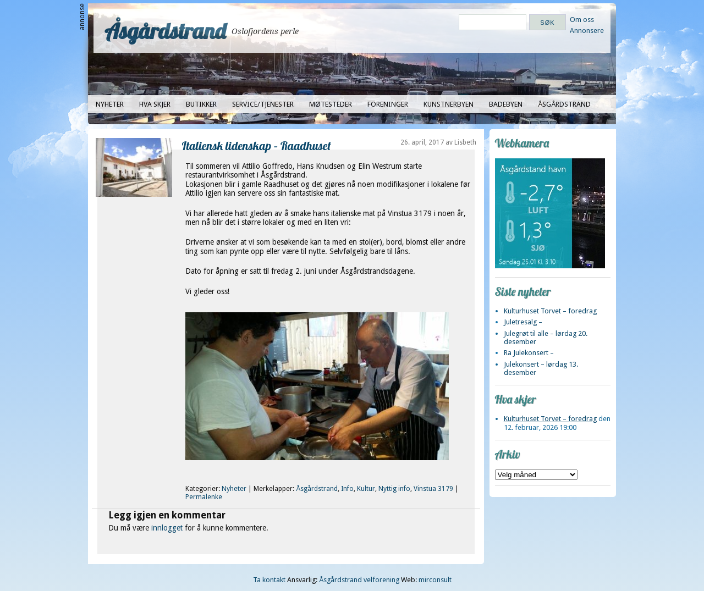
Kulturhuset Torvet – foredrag (550, 311)
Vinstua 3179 (433, 489)
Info (347, 489)
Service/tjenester (263, 104)
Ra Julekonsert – (529, 353)
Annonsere (587, 30)
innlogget (167, 527)
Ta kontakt (269, 580)
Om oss (582, 19)
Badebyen (505, 104)
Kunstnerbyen (449, 104)
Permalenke (203, 497)
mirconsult (435, 580)
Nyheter (110, 104)
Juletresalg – (523, 322)
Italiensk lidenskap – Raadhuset (256, 145)
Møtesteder (330, 104)
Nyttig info (394, 489)
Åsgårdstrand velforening (359, 580)
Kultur (366, 489)
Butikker (201, 104)
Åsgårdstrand (165, 31)
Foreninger (387, 104)
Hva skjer (154, 104)
